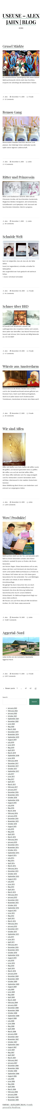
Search (5, 697)
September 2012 (13, 908)
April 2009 (11, 997)
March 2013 (12, 892)
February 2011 (13, 945)
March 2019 (12, 753)
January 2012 (12, 926)
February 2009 (13, 1002)
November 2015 (13, 821)
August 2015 (12, 826)
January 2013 (12, 897)
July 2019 (11, 742)
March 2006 (12, 1089)
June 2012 (11, 913)
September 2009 (13, 984)
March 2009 (12, 1000)
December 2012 (13, 900)
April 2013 (11, 890)
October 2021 (12, 716)
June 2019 (11, 745)
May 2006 (11, 1084)
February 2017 (13, 787)
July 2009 (11, 989)
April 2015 (11, 834)
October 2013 (12, 874)
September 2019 (13, 737)
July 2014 (11, 858)
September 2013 (13, 876)
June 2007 (11, 1050)
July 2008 (11, 1021)
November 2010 (13, 950)
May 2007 (11, 1052)
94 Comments (9, 293)
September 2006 (13, 1073)
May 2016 (11, 808)
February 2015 (13, 840)
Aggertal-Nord (13, 632)
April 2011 (11, 942)
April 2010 (11, 968)
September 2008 (13, 1016)
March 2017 (12, 784)
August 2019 (12, 740)
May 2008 (11, 1026)
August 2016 (12, 803)
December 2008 (13, 1008)
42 (30, 688)
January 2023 (12, 708)
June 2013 (11, 884)
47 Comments (9, 353)
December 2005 (13, 1097)
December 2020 (13, 721)
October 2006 (12, 1071)
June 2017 (11, 776)
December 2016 (13, 792)
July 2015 (11, 829)
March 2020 (12, 729)
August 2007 (12, 1047)
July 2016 (11, 805)
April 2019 (11, 750)
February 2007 (13, 1060)
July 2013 (11, 882)
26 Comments (9, 416)
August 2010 (12, 958)
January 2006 (12, 1095)
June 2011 (11, 939)
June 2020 (11, 724)
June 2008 (11, 1023)
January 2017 (12, 790)
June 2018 (11, 758)
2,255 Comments (10, 505)
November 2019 (13, 734)
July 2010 (11, 960)
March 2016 (12, 811)
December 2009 (13, 976)
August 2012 (12, 911)
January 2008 (12, 1034)
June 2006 (11, 1081)
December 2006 (13, 1066)
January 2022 (12, 713)
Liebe (30, 162)
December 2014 (13, 845)
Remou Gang (12, 112)
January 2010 (12, 974)
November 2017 (13, 766)
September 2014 (13, 853)
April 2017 (11, 782)
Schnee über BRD (16, 306)
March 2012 (12, 921)
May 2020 (11, 727)
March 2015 (12, 837)
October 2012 (12, 905)
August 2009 (12, 987)
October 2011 (12, 932)
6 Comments (9, 164)
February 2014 (13, 868)
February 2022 (13, 711)
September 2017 (13, 771)
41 (26, 688)
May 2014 (11, 861)
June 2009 (11, 992)
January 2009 (12, 1005)
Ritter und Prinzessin (18, 177)
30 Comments (9, 224)
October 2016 (12, 797)
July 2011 (11, 937)
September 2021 (13, 719)
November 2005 (13, 1100)
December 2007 (13, 1037)
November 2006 (13, 1068)
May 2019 (11, 748)
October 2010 (12, 953)
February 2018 (13, 761)
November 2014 (13, 847)
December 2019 (13, 732)
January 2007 (12, 1063)
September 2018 (13, 755)
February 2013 (13, 895)
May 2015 (11, 832)
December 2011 (13, 929)
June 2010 (11, 963)
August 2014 (12, 855)
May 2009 (11, 995)
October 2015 (12, 824)
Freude (31, 97)
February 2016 (13, 813)
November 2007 (13, 1039)
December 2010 (13, 947)
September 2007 (13, 1045)
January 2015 (12, 842)
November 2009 (13, 979)
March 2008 (12, 1031)
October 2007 (12, 1042)
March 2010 (12, 971)
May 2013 (11, 887)
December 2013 (13, 871)
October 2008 (12, 1013)
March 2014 (12, 866)
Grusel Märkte (13, 46)
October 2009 (12, 981)
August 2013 (12, 879)
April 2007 (11, 1055)
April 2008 (11, 1029)
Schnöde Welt (13, 236)
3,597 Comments (10, 676)
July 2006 (11, 1079)
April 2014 (11, 863)
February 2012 (13, 924)
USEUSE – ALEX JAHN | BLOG (21, 18)
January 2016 (12, 816)
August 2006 (12, 1076)
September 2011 (13, 934)
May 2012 (11, 916)
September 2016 (13, 800)
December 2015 (13, 818)
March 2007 (12, 1058)
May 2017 (11, 779)
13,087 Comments (10, 620)
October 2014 (12, 850)
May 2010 (11, 966)
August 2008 (12, 1018)
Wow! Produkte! (14, 517)
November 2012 (13, 903)
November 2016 (13, 795)
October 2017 (12, 769)
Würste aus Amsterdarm (21, 366)
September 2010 (13, 955)
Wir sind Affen (13, 428)
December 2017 (13, 763)
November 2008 (13, 1010)
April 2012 (11, 918)
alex (6, 97)
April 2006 (11, 1087)
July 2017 (11, 774)
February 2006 (13, 1092)
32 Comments (9, 99)
